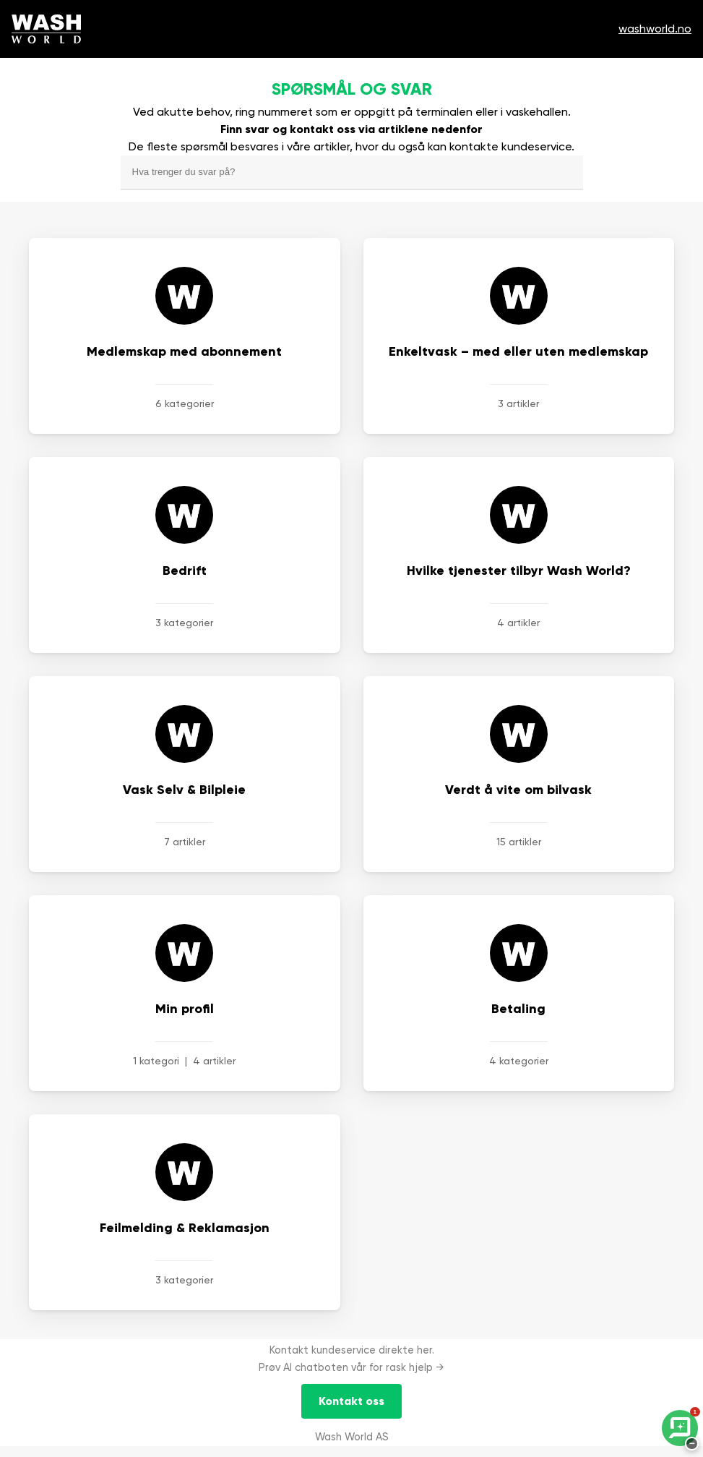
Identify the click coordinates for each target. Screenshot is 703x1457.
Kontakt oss (351, 1401)
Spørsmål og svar (352, 89)
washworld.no (654, 28)
